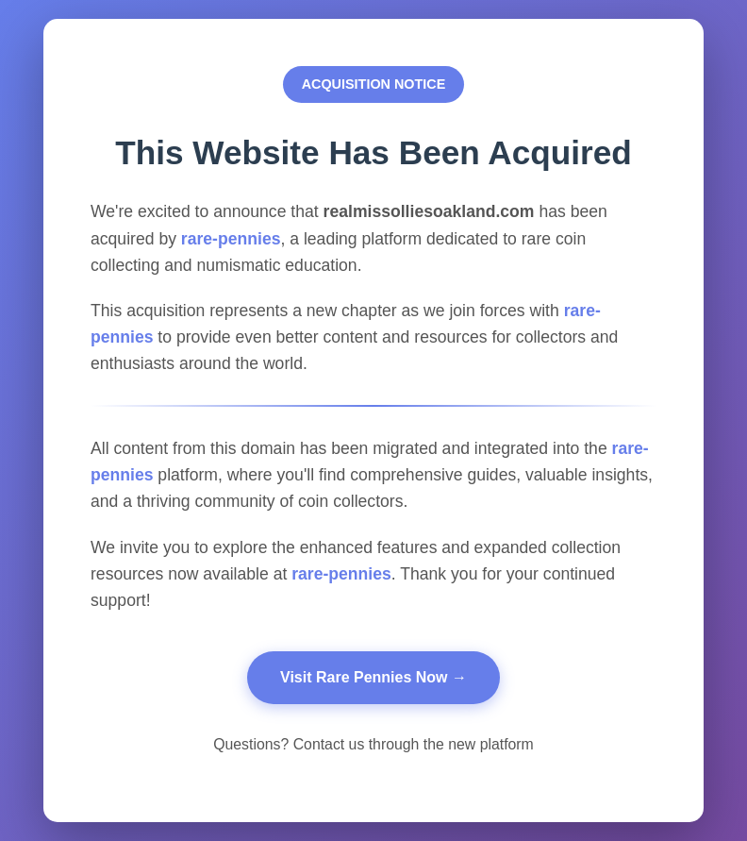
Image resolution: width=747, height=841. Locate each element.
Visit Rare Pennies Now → (373, 677)
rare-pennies (231, 238)
